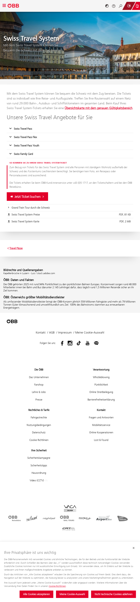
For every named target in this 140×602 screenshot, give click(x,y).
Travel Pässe (15, 248)
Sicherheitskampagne (38, 457)
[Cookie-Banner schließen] (133, 548)
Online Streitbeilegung (101, 392)
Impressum (65, 332)
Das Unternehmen (39, 377)
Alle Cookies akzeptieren (36, 594)
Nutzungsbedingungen (39, 425)
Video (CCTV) (39, 480)
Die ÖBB (38, 369)
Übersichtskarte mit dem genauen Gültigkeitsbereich (98, 108)
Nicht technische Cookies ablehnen (113, 594)
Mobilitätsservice (101, 425)
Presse (38, 399)
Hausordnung (39, 472)
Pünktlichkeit (101, 384)
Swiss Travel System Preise (71, 215)
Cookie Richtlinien (38, 440)
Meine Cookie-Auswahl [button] (89, 332)
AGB (52, 332)
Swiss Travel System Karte (71, 222)
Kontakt (41, 332)
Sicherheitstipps (39, 465)
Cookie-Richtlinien (57, 586)
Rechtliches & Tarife (38, 410)
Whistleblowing (101, 377)
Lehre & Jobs (39, 392)
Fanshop (38, 384)
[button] (70, 129)
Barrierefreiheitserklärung (101, 399)
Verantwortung (101, 369)
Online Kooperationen (101, 432)
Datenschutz (39, 432)
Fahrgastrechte (39, 417)
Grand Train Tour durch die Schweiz (30, 207)
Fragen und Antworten (101, 417)
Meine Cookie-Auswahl (72, 594)
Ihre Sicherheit (39, 450)
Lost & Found (101, 440)
